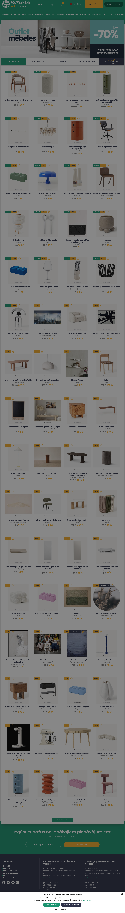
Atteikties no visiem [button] (71, 905)
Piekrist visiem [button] (51, 905)
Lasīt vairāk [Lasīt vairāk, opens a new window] (87, 900)
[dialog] (62, 456)
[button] (62, 909)
